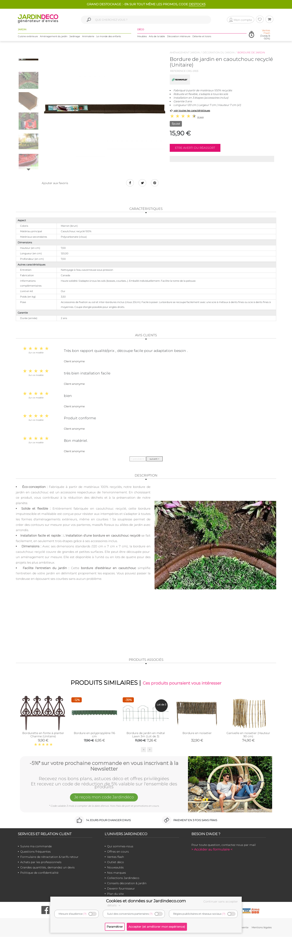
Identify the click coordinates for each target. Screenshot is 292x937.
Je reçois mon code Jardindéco (104, 797)
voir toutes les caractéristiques (190, 110)
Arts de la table (157, 36)
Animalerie (88, 36)
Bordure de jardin (251, 52)
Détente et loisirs (201, 36)
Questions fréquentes (35, 852)
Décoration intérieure (178, 36)
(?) (84, 913)
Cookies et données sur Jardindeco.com (146, 900)
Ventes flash (115, 857)
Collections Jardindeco (123, 878)
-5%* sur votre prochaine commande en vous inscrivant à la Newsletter (104, 765)
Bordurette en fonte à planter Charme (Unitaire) (43, 734)
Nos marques (116, 873)
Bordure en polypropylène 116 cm (94, 734)
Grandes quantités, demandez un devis (47, 867)
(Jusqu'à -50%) (265, 34)
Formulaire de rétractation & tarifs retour (49, 857)
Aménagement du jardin (53, 36)
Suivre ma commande (36, 846)
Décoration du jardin (219, 52)
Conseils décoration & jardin (126, 883)
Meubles (142, 36)
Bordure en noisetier (197, 733)
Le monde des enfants (108, 36)
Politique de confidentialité (39, 873)
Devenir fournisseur (121, 889)
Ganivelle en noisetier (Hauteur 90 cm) (248, 734)
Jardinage (74, 36)
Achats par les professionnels (40, 862)
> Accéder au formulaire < (211, 850)
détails (114, 905)
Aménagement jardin (185, 52)
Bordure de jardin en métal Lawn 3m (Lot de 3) (146, 734)
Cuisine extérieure (28, 36)
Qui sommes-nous (120, 846)
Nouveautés (115, 867)
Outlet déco (115, 862)
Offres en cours (118, 852)
